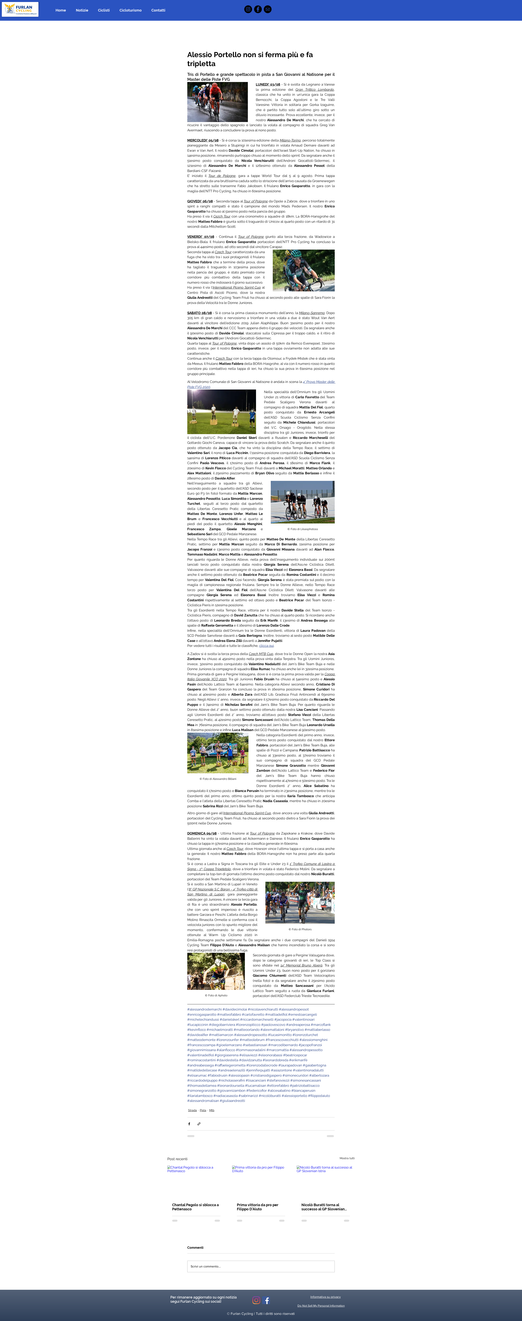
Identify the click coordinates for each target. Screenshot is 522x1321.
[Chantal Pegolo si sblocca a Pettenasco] (196, 1182)
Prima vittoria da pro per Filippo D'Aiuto (257, 1207)
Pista (203, 1110)
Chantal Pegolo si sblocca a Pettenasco (195, 1207)
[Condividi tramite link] (199, 1124)
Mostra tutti (347, 1158)
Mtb (211, 1110)
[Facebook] (258, 9)
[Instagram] (248, 9)
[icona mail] (268, 9)
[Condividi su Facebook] (189, 1124)
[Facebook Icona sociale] (266, 1300)
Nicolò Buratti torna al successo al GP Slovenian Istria (323, 1207)
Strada (192, 1110)
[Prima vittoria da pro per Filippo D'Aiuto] (261, 1182)
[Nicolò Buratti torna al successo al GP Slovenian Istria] (326, 1182)
